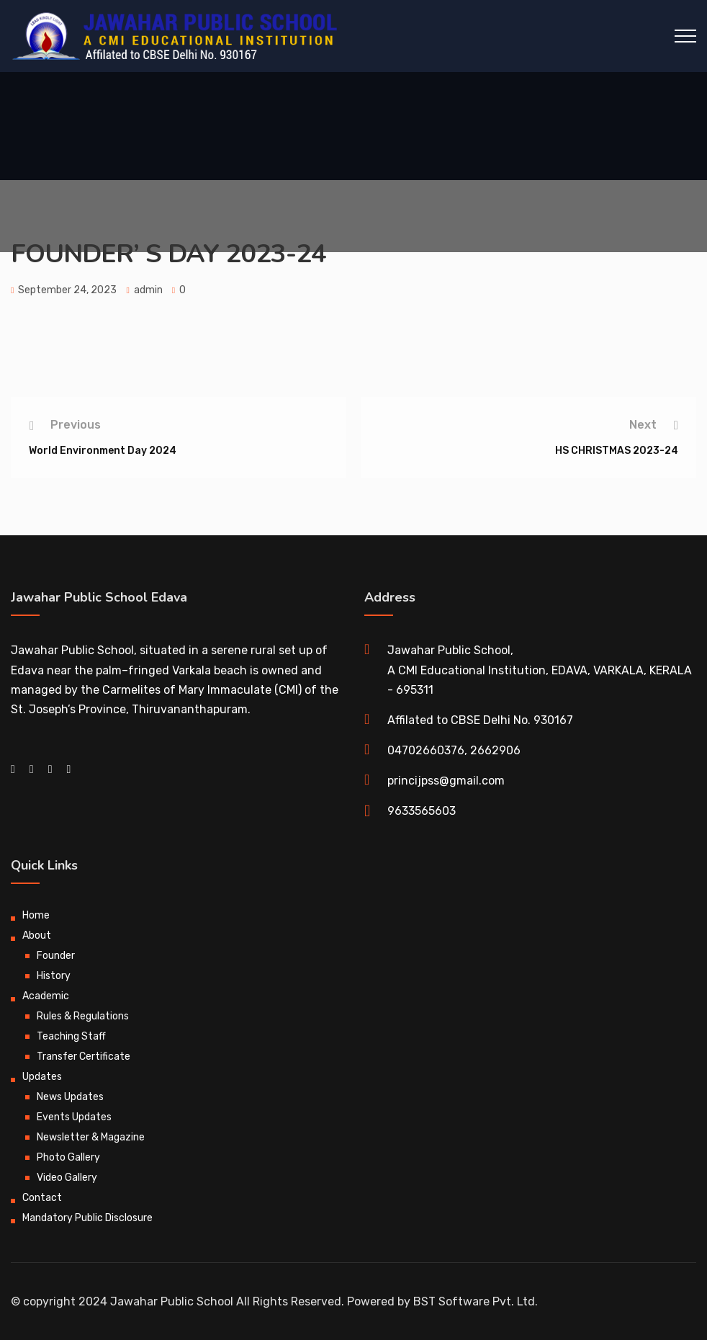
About (36, 935)
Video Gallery (67, 1177)
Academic (45, 996)
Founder (56, 956)
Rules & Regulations (83, 1016)
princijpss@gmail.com (446, 780)
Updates (42, 1077)
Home (36, 915)
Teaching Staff (71, 1036)
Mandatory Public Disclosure (87, 1218)
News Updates (70, 1097)
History (54, 976)
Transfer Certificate (83, 1056)
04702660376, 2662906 (454, 750)
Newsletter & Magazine (91, 1137)
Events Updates (74, 1117)
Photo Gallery (68, 1157)
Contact (42, 1198)
